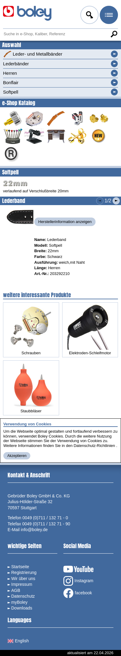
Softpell (10, 91)
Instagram (78, 581)
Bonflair (10, 82)
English (18, 640)
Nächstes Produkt (116, 200)
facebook (77, 593)
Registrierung (23, 572)
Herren (10, 73)
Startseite (20, 566)
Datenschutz (23, 596)
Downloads (21, 608)
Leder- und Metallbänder (32, 54)
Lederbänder (16, 63)
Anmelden (89, 16)
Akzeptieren (16, 456)
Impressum (21, 584)
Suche (113, 34)
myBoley (19, 602)
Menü (108, 16)
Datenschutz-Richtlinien (94, 445)
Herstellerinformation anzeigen (65, 221)
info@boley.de (34, 529)
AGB (15, 590)
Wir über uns (23, 578)
